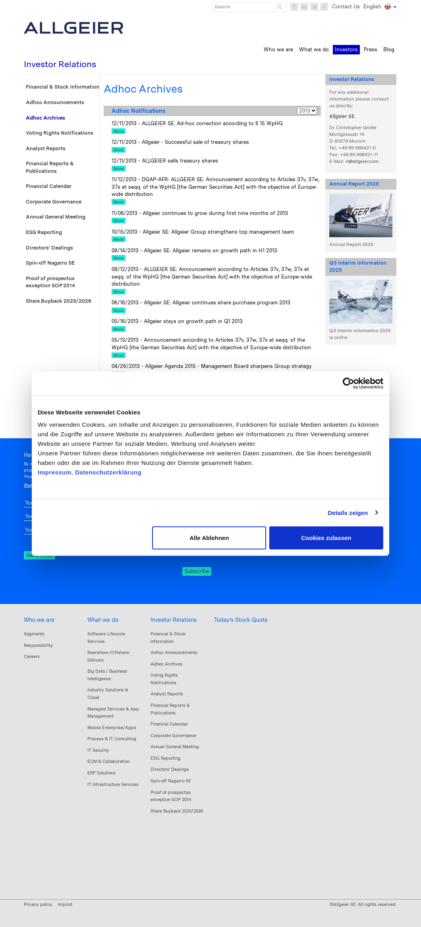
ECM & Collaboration (108, 761)
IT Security (98, 750)
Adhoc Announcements (55, 102)
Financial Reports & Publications (50, 167)
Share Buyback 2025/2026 (58, 301)
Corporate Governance (53, 202)
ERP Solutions (101, 773)
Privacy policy (38, 904)
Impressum (54, 472)
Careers (32, 656)
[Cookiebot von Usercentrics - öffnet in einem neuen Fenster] (348, 383)
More (119, 131)
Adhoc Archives (45, 118)
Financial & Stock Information (62, 87)
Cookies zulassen (326, 537)
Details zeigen (348, 512)
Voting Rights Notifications (59, 133)
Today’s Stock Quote (241, 620)
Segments (34, 634)
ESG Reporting (44, 232)
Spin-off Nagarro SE (50, 263)
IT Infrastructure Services (113, 784)
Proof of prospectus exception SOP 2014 (50, 282)
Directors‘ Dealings (49, 248)
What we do (102, 620)
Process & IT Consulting (111, 738)
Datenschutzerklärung (108, 472)
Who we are (39, 620)
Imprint (65, 904)
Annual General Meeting (55, 217)
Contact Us (346, 7)
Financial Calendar (48, 186)
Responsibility (38, 645)
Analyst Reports (46, 148)
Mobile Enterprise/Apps (111, 727)
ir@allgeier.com (362, 161)
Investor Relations (174, 620)
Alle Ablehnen (209, 537)
